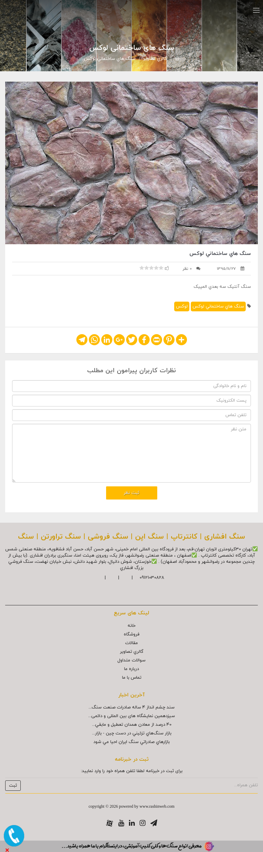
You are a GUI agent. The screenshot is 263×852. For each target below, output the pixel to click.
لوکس (182, 306)
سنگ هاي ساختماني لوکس (109, 59)
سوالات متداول (131, 660)
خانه (131, 626)
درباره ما (131, 669)
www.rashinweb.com (157, 806)
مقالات (131, 643)
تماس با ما (131, 678)
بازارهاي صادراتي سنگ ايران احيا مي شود (131, 742)
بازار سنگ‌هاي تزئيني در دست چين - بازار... (131, 733)
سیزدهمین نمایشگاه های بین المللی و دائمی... (131, 716)
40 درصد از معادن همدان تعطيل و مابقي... (131, 725)
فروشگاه (131, 634)
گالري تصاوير (155, 59)
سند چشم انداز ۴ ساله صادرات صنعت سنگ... (131, 707)
